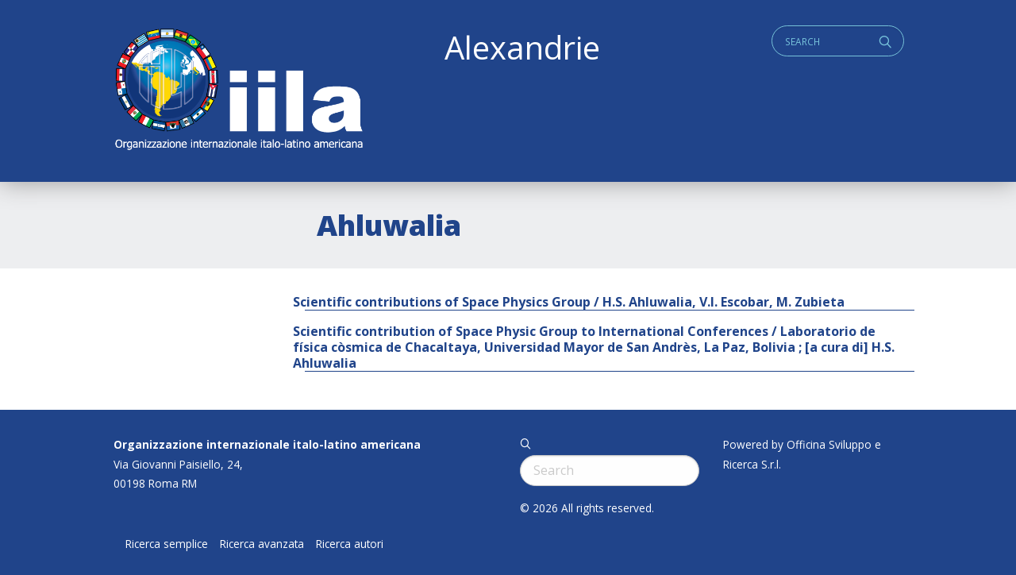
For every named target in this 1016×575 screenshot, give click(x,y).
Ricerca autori (349, 544)
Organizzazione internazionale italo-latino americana (267, 444)
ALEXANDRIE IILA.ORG (238, 90)
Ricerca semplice (166, 544)
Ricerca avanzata (262, 544)
